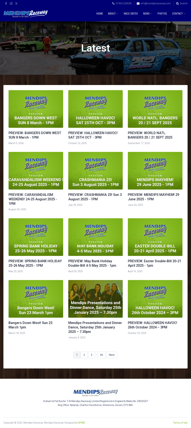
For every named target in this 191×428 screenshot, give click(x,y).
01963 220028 (123, 3)
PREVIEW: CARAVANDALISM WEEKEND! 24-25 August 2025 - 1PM (33, 199)
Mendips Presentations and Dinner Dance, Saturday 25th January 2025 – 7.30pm (95, 327)
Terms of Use (180, 422)
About (113, 13)
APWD (81, 422)
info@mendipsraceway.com (156, 3)
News (147, 13)
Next (111, 354)
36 (101, 354)
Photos (162, 13)
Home (99, 13)
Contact (178, 13)
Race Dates (130, 13)
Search (184, 3)
